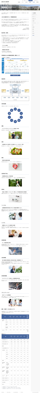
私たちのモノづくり (34, 14)
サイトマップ (22, 392)
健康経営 (33, 35)
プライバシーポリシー (9, 392)
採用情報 (37, 2)
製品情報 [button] (19, 2)
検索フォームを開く (22, 1)
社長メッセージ (34, 16)
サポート (23, 2)
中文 (27, 1)
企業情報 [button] (34, 2)
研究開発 (30, 2)
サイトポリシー (3, 392)
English (25, 1)
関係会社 (33, 33)
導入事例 (26, 2)
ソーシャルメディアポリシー (15, 392)
